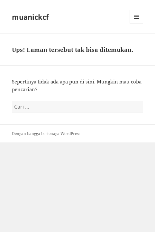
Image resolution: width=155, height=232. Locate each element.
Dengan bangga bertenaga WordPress (46, 133)
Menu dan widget (136, 23)
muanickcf (30, 17)
